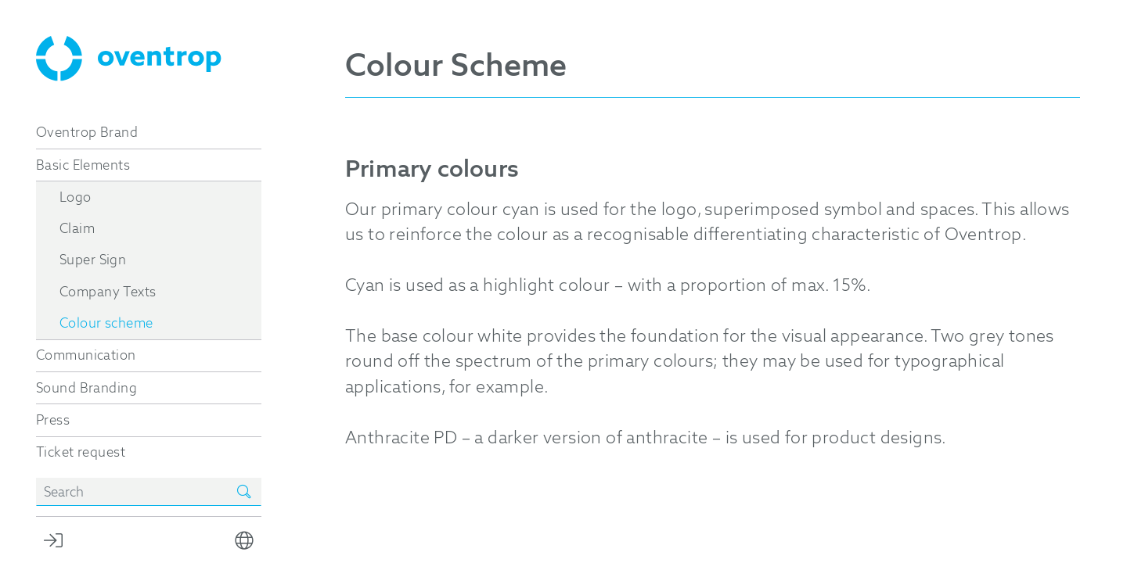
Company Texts (107, 291)
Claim (77, 228)
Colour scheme (106, 323)
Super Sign (92, 259)
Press (53, 420)
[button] (244, 540)
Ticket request (80, 452)
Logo (75, 197)
